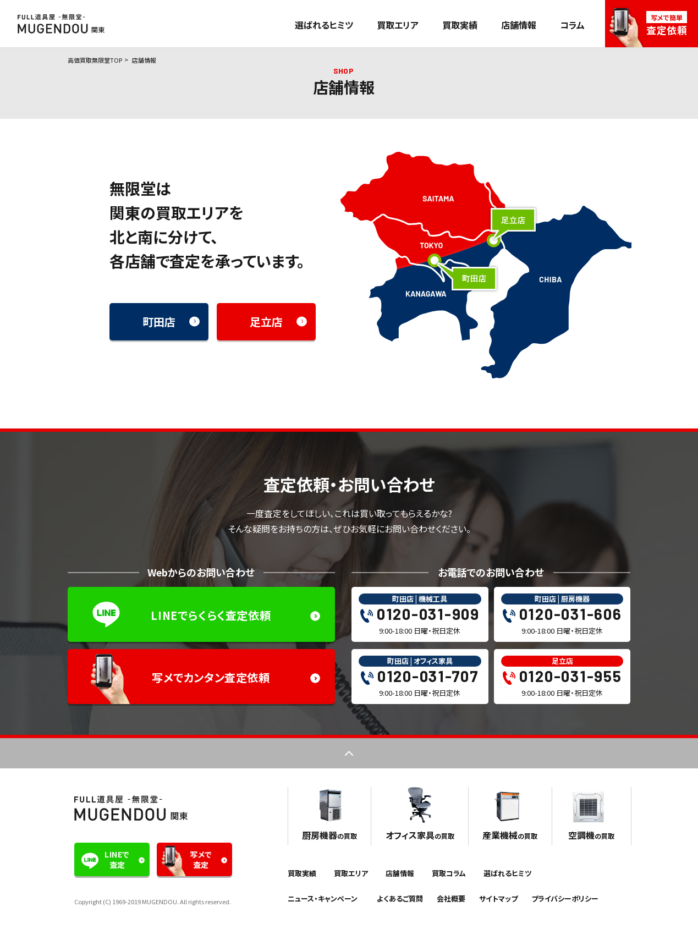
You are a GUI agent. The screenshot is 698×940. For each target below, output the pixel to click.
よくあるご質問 (400, 898)
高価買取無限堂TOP (95, 60)
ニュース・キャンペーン (323, 898)
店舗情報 (518, 24)
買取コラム (449, 873)
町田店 (158, 321)
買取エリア (398, 24)
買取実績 (459, 24)
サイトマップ (498, 898)
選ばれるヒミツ (324, 24)
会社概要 (451, 898)
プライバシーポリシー (564, 898)
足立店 (266, 321)
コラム (572, 24)
